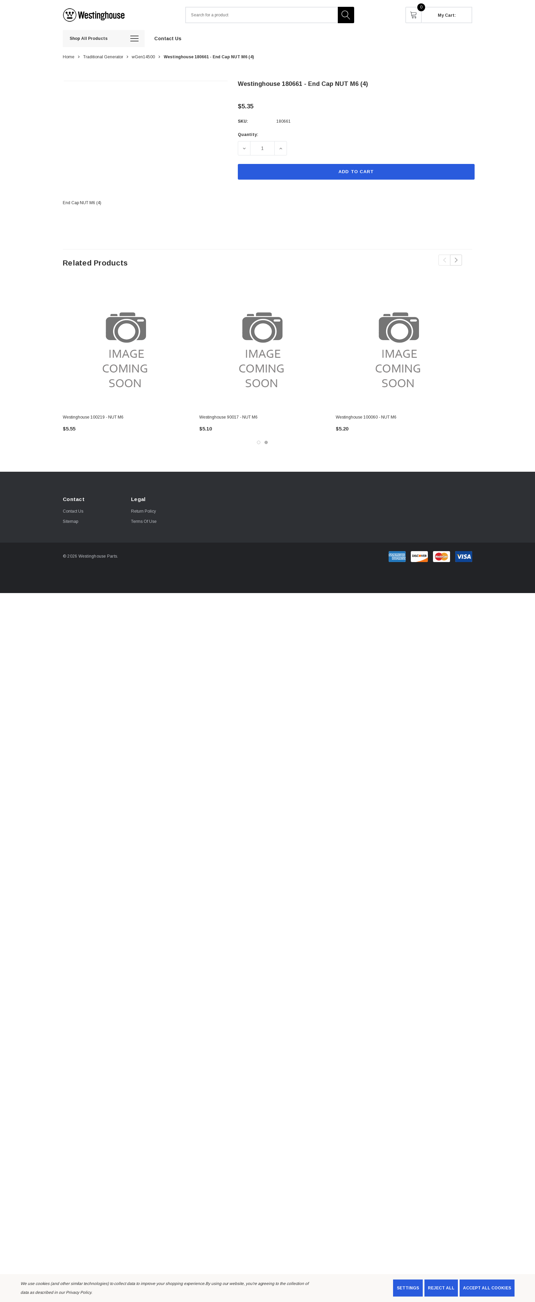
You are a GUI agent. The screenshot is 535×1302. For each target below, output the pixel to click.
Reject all (441, 1288)
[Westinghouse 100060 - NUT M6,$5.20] (399, 346)
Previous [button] (444, 260)
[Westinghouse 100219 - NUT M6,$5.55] (126, 346)
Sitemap (70, 521)
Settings (408, 1288)
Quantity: (248, 134)
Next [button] (456, 260)
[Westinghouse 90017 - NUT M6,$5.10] (262, 346)
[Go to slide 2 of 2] (266, 442)
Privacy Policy (78, 1292)
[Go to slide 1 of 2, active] (258, 442)
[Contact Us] (168, 38)
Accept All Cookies (487, 1288)
